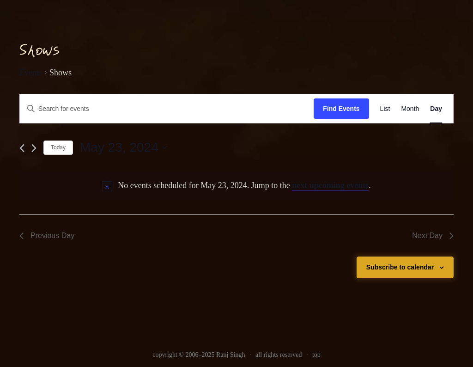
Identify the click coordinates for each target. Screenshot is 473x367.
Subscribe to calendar (400, 267)
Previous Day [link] (46, 235)
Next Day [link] (433, 235)
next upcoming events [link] (330, 185)
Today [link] (58, 147)
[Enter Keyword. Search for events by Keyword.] (167, 108)
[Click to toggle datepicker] (123, 147)
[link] (385, 108)
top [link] (316, 354)
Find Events (341, 108)
